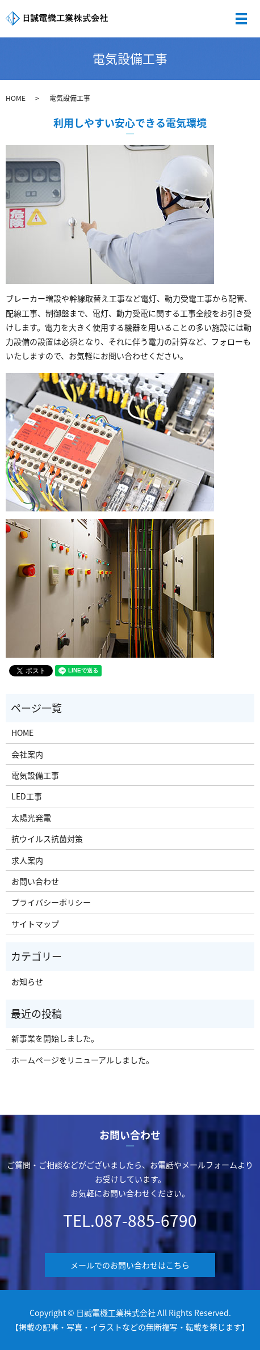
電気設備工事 (35, 775)
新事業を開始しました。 (55, 1038)
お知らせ (27, 981)
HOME (16, 98)
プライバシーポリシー (51, 902)
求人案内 (27, 860)
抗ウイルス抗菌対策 (47, 838)
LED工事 (26, 796)
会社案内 (27, 754)
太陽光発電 (31, 817)
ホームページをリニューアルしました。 (82, 1059)
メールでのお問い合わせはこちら (130, 1265)
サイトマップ (35, 923)
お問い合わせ (35, 881)
